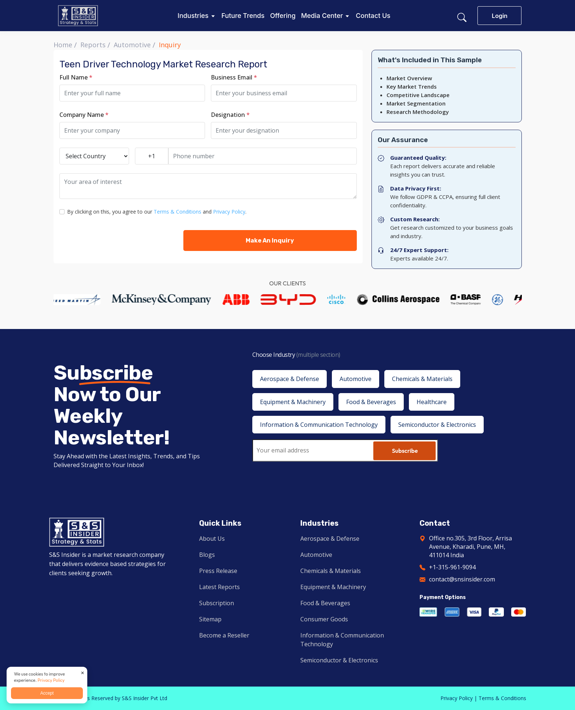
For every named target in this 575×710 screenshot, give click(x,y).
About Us (212, 539)
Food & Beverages (325, 603)
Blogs (207, 555)
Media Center (322, 15)
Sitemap (210, 619)
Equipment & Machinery (333, 587)
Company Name (84, 115)
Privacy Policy (229, 211)
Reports (93, 44)
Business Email (234, 77)
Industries (192, 15)
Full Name (75, 77)
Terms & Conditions (177, 211)
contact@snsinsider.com (462, 579)
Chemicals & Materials (330, 571)
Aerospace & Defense (329, 539)
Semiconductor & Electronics (339, 660)
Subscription (216, 603)
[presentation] (115, 240)
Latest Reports (219, 587)
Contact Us (373, 15)
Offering (283, 15)
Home (63, 44)
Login (500, 15)
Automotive (132, 44)
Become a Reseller (224, 635)
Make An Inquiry (270, 240)
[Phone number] (262, 156)
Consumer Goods (324, 619)
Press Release (218, 571)
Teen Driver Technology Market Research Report (163, 64)
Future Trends (243, 15)
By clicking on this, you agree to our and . (156, 211)
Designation (230, 115)
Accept (47, 693)
